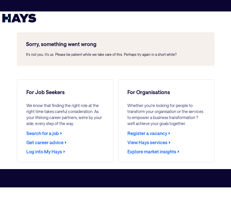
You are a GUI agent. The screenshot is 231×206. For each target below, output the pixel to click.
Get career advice (45, 142)
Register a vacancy (147, 133)
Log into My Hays (44, 151)
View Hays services (147, 142)
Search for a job (42, 133)
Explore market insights (151, 151)
